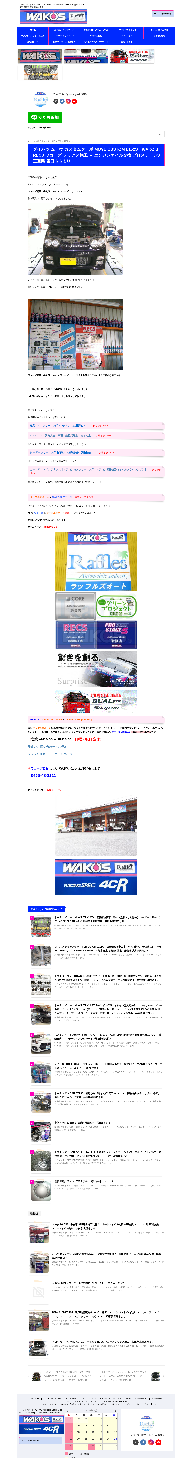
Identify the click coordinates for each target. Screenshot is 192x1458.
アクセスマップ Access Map (96, 42)
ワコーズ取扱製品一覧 (53, 1379)
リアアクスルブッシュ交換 (32, 36)
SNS (155, 1385)
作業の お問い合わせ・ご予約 (45, 725)
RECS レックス (127, 36)
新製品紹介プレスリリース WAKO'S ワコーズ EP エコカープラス (88, 1263)
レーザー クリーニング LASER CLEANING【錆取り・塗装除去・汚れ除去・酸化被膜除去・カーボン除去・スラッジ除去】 (84, 1385)
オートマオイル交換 (127, 30)
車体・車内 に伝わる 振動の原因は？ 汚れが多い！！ (83, 1102)
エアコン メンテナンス (64, 30)
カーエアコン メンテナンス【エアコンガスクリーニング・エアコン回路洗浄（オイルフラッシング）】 (85, 452)
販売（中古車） (127, 42)
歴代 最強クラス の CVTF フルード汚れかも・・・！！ (84, 1161)
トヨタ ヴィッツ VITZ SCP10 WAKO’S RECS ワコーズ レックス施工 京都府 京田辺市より (102, 1322)
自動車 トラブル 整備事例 (64, 42)
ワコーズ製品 (96, 36)
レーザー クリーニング (64, 36)
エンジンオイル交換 (159, 30)
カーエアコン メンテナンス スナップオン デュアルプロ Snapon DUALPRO (96, 1382)
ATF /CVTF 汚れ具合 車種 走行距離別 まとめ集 (58, 419)
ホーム (33, 30)
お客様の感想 (159, 36)
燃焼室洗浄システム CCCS (96, 30)
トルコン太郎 (70, 1379)
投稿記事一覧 (32, 42)
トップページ (34, 1379)
